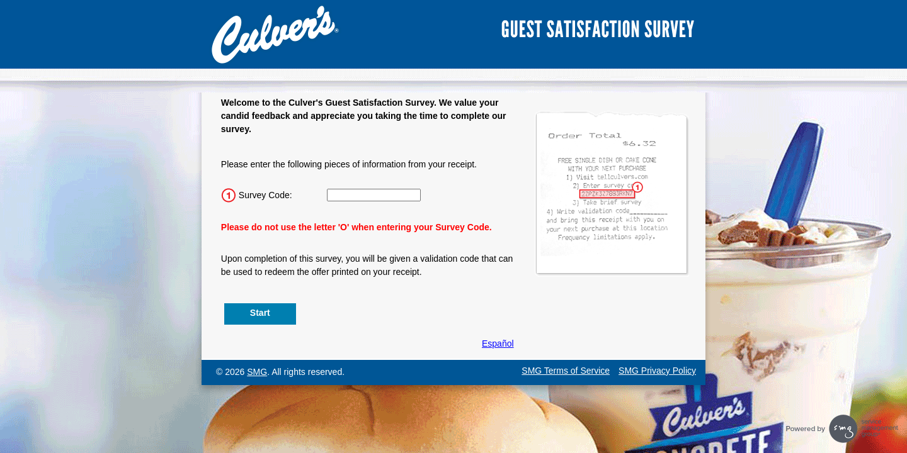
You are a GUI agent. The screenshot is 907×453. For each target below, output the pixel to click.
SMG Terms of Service (566, 371)
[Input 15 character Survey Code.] (374, 195)
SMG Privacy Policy (657, 371)
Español (498, 343)
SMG (257, 372)
